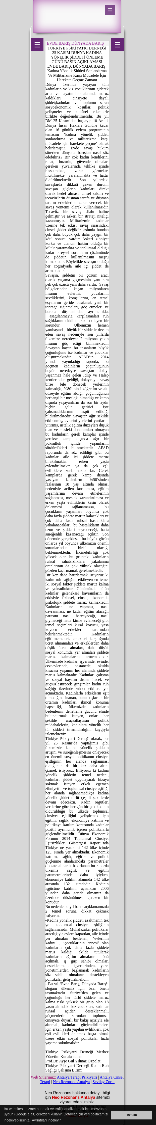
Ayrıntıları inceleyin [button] (47, 1120)
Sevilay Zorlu (104, 1082)
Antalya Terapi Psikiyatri (77, 1077)
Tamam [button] (131, 1115)
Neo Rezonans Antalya (71, 1082)
